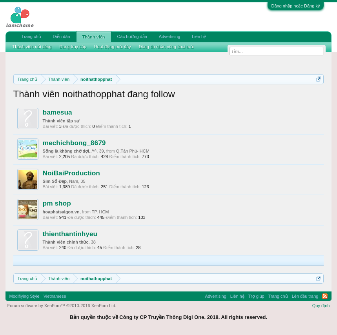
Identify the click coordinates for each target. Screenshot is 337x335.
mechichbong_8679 (74, 143)
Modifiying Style (24, 296)
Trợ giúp (256, 296)
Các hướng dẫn (132, 36)
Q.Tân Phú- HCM (132, 151)
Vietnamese (55, 296)
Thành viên (93, 37)
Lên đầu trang (305, 296)
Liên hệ (199, 36)
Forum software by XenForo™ (62, 305)
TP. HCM (100, 211)
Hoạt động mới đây (112, 46)
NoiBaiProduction (71, 173)
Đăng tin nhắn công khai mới (166, 46)
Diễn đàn (61, 36)
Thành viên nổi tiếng (32, 46)
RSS (325, 296)
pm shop (57, 203)
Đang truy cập (72, 46)
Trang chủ (31, 36)
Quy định (321, 305)
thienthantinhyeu (70, 234)
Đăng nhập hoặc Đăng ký (295, 6)
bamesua (57, 112)
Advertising (169, 36)
